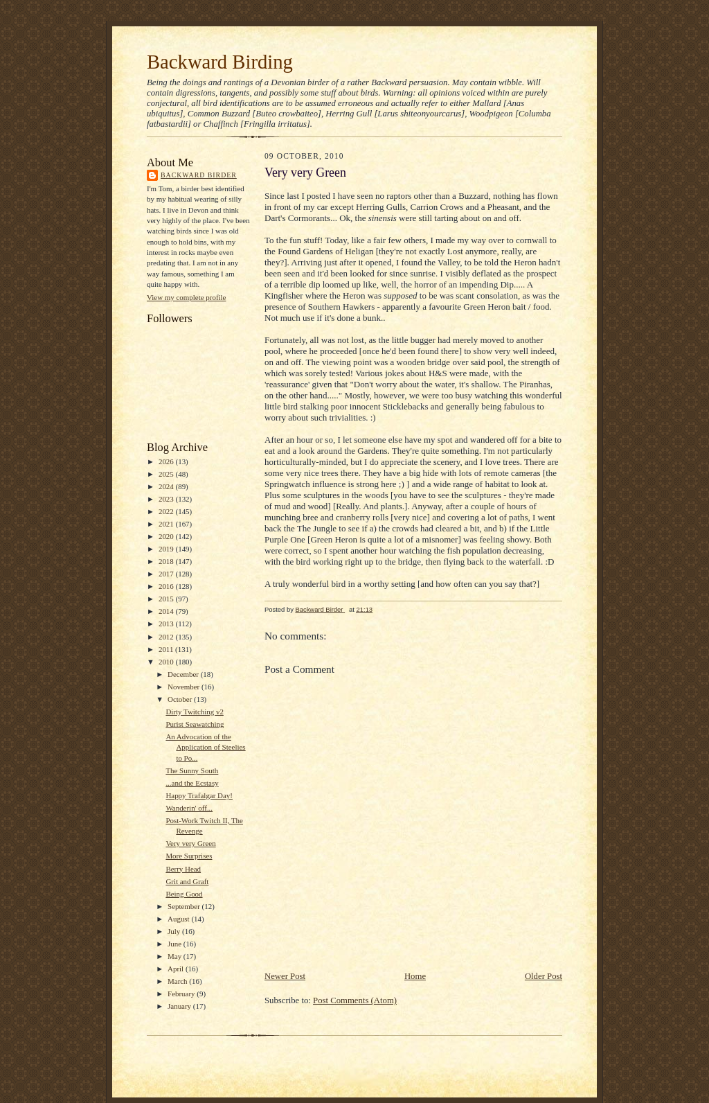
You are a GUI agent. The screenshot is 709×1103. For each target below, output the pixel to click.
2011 (167, 649)
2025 (167, 474)
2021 (167, 524)
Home (415, 976)
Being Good (183, 894)
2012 (167, 637)
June (175, 943)
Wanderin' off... (189, 808)
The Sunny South (191, 770)
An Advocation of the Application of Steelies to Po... (205, 747)
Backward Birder (199, 175)
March (178, 981)
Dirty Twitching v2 (194, 711)
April (177, 968)
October (181, 699)
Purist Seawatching (194, 724)
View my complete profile (186, 297)
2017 (167, 574)
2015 (167, 598)
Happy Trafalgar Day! (199, 795)
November (184, 686)
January (180, 1006)
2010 (167, 662)
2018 (167, 561)
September (185, 906)
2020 (167, 536)
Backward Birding (220, 62)
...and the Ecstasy (191, 783)
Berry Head (183, 869)
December (184, 674)
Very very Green (190, 843)
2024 (167, 486)
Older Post (543, 976)
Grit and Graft (186, 881)
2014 (167, 611)
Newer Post (284, 976)
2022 (167, 511)
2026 (167, 461)
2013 (167, 623)
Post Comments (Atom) (355, 1000)
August (179, 919)
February (182, 993)
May (175, 956)
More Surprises (188, 855)
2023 (167, 499)
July (175, 931)
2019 (167, 549)
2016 (167, 586)
